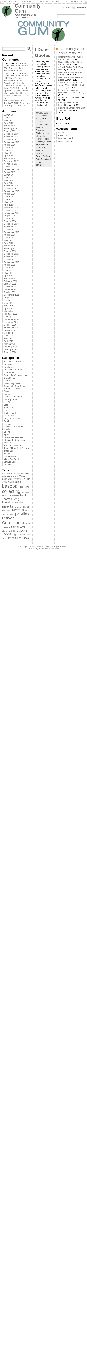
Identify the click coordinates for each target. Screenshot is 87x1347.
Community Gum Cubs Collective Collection (13, 387)
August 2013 (10, 235)
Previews (8, 421)
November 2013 (11, 226)
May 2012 (8, 273)
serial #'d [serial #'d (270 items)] (18, 527)
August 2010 (10, 330)
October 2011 (10, 292)
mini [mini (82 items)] (26, 510)
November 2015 (11, 207)
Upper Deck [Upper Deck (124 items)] (22, 537)
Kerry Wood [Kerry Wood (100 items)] (18, 510)
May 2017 (8, 180)
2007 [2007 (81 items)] (14, 476)
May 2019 (8, 120)
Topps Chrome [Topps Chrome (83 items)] (18, 534)
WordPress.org (65, 141)
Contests (8, 391)
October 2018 (10, 139)
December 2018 (11, 134)
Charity (7, 380)
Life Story (8, 402)
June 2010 (9, 336)
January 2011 (10, 316)
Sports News (10, 434)
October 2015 (10, 210)
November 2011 (11, 289)
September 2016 (11, 191)
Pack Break (9, 416)
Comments (81, 7)
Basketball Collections (14, 361)
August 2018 (10, 145)
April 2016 (8, 205)
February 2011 (10, 314)
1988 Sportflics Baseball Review (16, 89)
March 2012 (9, 278)
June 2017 (9, 177)
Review (7, 424)
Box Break (8, 364)
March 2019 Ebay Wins (68, 97)
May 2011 (8, 306)
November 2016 (11, 185)
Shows (7, 432)
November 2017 (11, 164)
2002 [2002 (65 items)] (22, 474)
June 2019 (9, 117)
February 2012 (10, 281)
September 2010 (11, 327)
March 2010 (9, 344)
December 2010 (11, 319)
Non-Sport (8, 407)
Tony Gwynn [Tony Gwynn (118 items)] (20, 530)
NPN (6, 410)
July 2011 (8, 300)
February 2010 (10, 346)
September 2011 (11, 295)
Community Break (12, 383)
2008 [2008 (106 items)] (20, 476)
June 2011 (9, 303)
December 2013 (11, 224)
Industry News (10, 399)
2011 (38, 118)
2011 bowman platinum (41, 121)
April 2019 (8, 123)
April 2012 (8, 276)
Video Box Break (11, 459)
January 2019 (10, 131)
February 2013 (10, 248)
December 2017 (11, 161)
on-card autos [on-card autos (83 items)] (8, 514)
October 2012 (10, 259)
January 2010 (10, 349)
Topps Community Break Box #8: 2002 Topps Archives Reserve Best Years (16, 67)
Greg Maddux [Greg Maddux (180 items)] (10, 500)
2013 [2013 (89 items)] (22, 479)
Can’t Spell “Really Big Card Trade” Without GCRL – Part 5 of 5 (71, 85)
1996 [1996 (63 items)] (4, 474)
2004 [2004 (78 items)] (4, 476)
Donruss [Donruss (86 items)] (11, 495)
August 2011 (10, 297)
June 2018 (9, 150)
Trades (7, 453)
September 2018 (11, 142)
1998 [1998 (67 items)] (8, 474)
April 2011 (8, 308)
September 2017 (11, 169)
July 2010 (8, 333)
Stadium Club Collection (15, 440)
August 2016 (10, 194)
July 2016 (8, 196)
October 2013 (10, 229)
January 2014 (10, 221)
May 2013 (8, 240)
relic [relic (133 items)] (23, 523)
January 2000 (10, 352)
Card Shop (9, 372)
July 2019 (8, 115)
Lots (6, 405)
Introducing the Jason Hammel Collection (68, 91)
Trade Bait (8, 451)
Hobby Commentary (13, 396)
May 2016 (8, 202)
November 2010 (11, 322)
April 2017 (8, 183)
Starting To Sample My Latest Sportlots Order (71, 109)
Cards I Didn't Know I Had (16, 375)
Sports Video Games (13, 437)
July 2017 (8, 175)
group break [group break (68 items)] (18, 503)
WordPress (43, 549)
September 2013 (11, 232)
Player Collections (12, 418)
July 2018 (8, 147)
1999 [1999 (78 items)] (13, 474)
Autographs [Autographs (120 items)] (14, 481)
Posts (68, 7)
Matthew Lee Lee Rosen (15, 93)
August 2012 (10, 265)
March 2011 (9, 311)
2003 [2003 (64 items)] (27, 474)
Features (8, 394)
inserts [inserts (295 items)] (7, 506)
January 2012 (10, 284)
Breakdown (9, 367)
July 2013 (8, 237)
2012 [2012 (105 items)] (17, 479)
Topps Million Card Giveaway (17, 448)
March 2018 (9, 158)
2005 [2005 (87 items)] (9, 476)
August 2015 (10, 215)
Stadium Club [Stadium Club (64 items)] (7, 531)
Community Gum (28, 8)
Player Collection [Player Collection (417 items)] (11, 520)
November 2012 (11, 256)
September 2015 (11, 213)
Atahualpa (54, 549)
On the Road (10, 413)
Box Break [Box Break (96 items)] (25, 487)
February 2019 (10, 128)
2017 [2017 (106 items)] (4, 482)
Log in (61, 133)
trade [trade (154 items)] (11, 538)
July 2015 (8, 218)
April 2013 (8, 243)
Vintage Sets (10, 462)
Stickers (7, 443)
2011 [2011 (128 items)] (11, 478)
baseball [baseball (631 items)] (11, 486)
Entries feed (63, 135)
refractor (40, 150)
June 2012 (9, 270)
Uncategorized (10, 456)
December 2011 (11, 286)
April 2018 (8, 155)
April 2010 (8, 341)
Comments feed (65, 138)
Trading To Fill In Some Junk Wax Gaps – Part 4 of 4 (17, 104)
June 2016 (9, 199)
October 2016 (10, 188)
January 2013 (10, 251)
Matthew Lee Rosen (13, 100)
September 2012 (11, 262)
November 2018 (11, 136)
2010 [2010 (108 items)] (4, 479)
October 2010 (10, 325)
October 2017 (10, 166)
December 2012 (11, 254)
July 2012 (8, 267)
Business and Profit (13, 370)
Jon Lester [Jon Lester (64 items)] (17, 507)
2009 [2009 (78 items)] (25, 476)
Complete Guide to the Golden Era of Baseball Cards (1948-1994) (14, 85)
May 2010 (8, 338)
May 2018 (8, 153)
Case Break (9, 378)
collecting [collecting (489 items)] (11, 491)
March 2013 (9, 246)
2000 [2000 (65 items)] (18, 474)
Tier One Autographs (13, 445)
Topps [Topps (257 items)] (7, 534)
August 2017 (10, 172)
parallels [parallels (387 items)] (22, 513)
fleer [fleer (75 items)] (17, 496)
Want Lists (8, 464)
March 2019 (9, 125)
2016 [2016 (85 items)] (28, 479)
